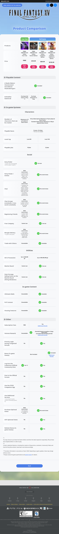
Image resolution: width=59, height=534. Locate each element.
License (8, 504)
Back (29, 466)
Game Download (29, 491)
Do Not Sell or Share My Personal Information (43, 504)
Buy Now (33, 66)
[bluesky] (55, 5)
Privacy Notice (22, 504)
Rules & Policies (14, 504)
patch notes (28, 454)
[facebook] (47, 5)
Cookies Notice (29, 504)
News (18, 500)
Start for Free (24, 66)
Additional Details (42, 326)
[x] (51, 5)
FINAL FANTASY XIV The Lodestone (12, 5)
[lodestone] (29, 488)
